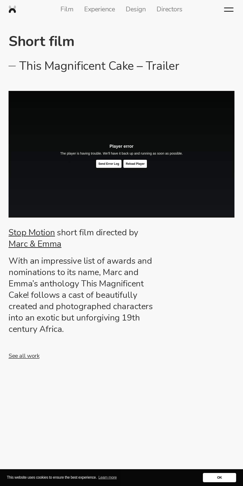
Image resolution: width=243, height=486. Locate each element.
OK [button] (219, 477)
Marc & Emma (35, 244)
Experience (99, 9)
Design (136, 9)
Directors (169, 9)
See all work (24, 356)
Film (67, 9)
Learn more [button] (107, 477)
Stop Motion (32, 232)
